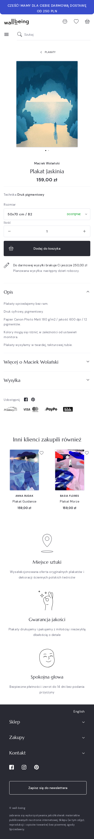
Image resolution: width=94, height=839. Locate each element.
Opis (47, 292)
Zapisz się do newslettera (47, 788)
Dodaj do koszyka (34, 248)
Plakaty (47, 52)
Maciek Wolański (47, 163)
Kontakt (17, 753)
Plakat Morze (69, 501)
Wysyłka (47, 380)
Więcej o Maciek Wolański (47, 362)
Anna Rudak (24, 495)
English (79, 711)
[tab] (47, 292)
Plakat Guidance (24, 501)
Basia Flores (69, 495)
